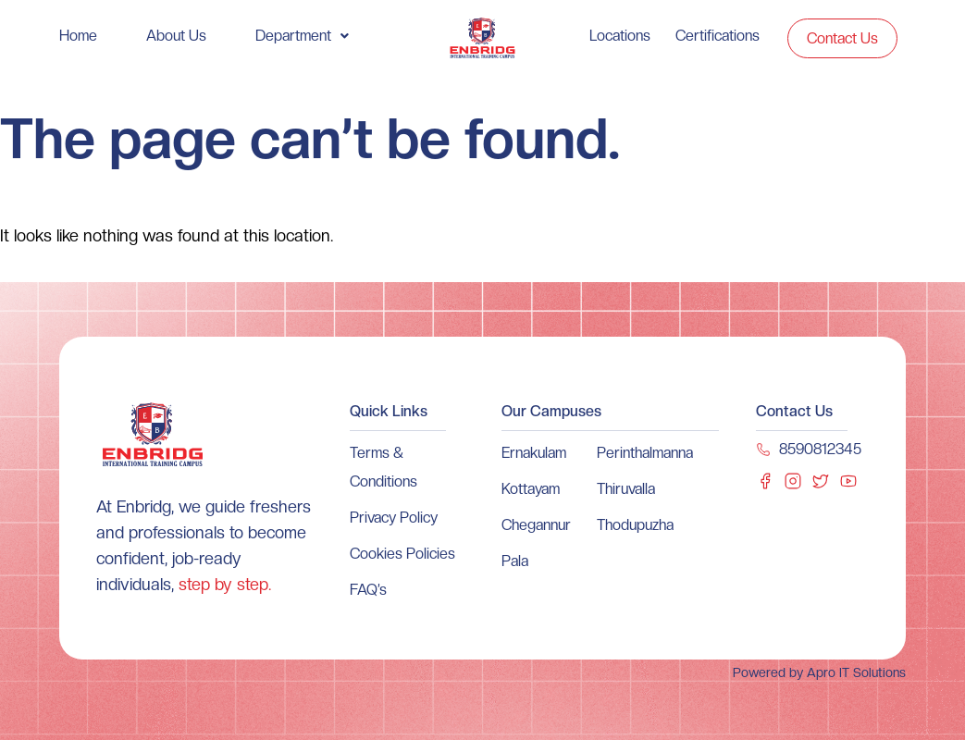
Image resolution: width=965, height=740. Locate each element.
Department (302, 35)
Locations (619, 35)
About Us (176, 35)
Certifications (717, 35)
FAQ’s (368, 589)
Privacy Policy (394, 517)
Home (78, 35)
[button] (302, 35)
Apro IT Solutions (854, 672)
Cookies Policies (402, 553)
